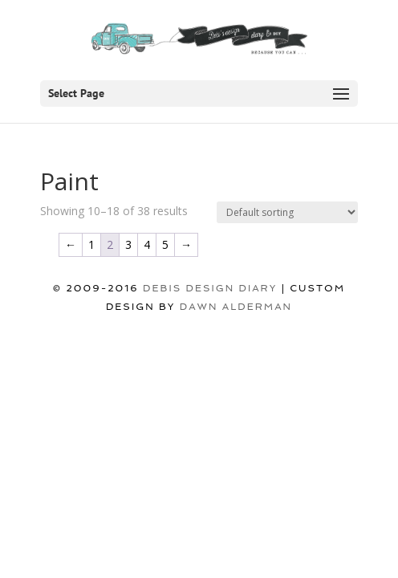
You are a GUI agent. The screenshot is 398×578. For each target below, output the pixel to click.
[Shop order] (287, 212)
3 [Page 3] (128, 244)
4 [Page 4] (147, 244)
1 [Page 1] (91, 244)
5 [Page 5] (165, 244)
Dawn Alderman (236, 306)
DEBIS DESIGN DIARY (210, 288)
